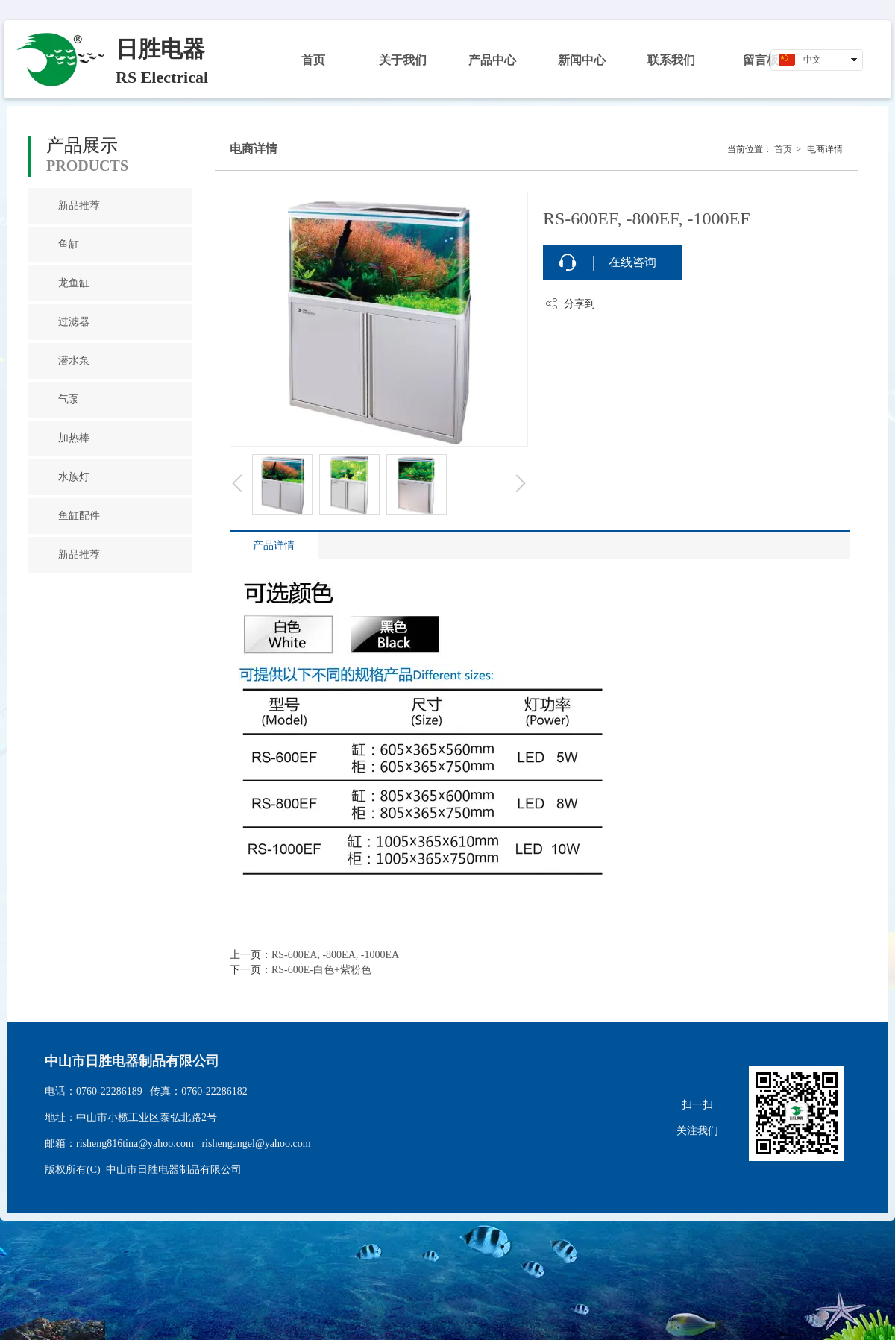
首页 (783, 149)
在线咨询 (632, 262)
